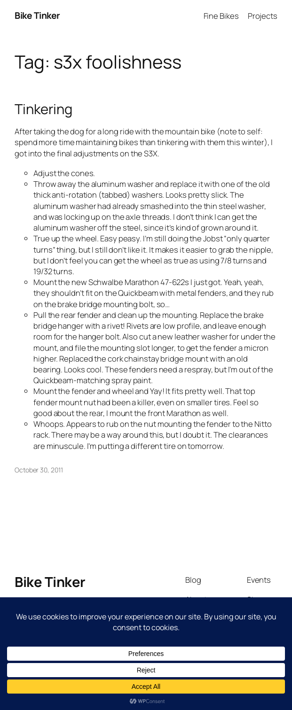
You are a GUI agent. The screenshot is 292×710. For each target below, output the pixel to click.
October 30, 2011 (39, 469)
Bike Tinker (37, 15)
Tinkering (43, 109)
